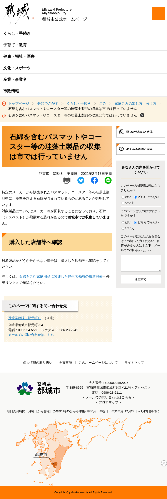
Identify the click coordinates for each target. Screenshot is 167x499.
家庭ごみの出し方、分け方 (135, 103)
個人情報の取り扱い (37, 362)
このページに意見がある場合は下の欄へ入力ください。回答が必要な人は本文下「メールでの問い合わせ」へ (140, 243)
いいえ (129, 202)
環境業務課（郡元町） (24, 318)
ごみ (102, 103)
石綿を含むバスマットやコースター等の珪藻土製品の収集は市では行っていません (72, 115)
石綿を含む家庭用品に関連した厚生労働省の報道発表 (61, 276)
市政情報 (11, 91)
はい (128, 197)
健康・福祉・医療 (19, 56)
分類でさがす (47, 103)
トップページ (18, 103)
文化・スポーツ (17, 68)
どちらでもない (148, 197)
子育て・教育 (15, 45)
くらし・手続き (17, 33)
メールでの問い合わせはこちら (31, 335)
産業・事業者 (15, 79)
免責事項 (65, 362)
